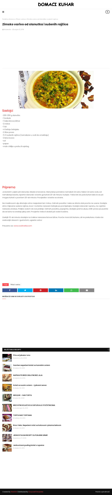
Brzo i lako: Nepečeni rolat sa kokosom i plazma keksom (37, 425)
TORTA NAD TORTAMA (22, 415)
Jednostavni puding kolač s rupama (28, 445)
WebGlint (14, 492)
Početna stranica (8, 19)
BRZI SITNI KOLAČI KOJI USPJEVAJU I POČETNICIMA (34, 405)
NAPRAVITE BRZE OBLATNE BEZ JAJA (27, 375)
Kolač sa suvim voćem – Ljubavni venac (30, 385)
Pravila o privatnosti (103, 492)
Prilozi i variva (21, 19)
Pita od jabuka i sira (21, 355)
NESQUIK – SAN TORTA (22, 395)
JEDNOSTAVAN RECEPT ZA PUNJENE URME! (30, 435)
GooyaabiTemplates (35, 492)
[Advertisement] (56, 49)
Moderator (7, 29)
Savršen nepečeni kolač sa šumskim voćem (31, 365)
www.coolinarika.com (23, 225)
